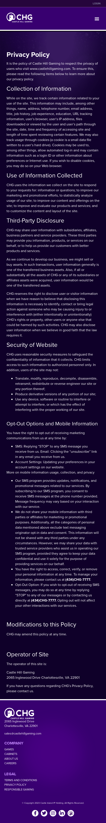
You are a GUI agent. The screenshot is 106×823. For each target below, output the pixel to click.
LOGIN (97, 3)
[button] (97, 18)
